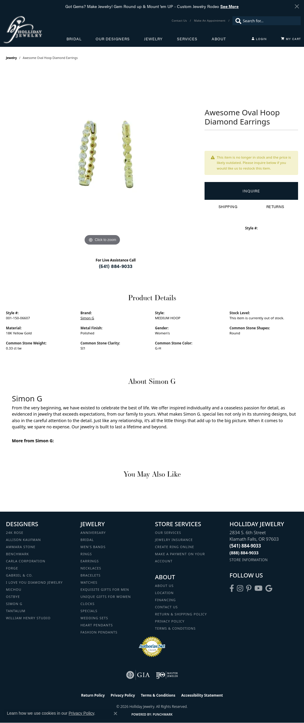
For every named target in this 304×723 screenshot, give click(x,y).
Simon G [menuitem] (14, 603)
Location (164, 592)
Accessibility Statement (202, 695)
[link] (180, 20)
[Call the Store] (245, 546)
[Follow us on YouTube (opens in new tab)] (258, 588)
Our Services (168, 532)
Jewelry (153, 39)
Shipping (227, 206)
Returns (275, 206)
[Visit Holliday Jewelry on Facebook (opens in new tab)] (231, 588)
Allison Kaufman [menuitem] (23, 539)
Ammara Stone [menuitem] (20, 547)
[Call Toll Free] (244, 553)
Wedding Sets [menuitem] (94, 618)
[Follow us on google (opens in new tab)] (268, 588)
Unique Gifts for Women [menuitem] (105, 596)
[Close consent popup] (115, 713)
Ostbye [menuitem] (13, 596)
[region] (102, 158)
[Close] (296, 6)
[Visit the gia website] (138, 675)
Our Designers (113, 39)
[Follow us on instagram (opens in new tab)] (240, 588)
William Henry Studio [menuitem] (28, 618)
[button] (259, 38)
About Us (164, 585)
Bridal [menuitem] (87, 539)
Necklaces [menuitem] (90, 568)
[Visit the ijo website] (167, 675)
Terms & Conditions (175, 628)
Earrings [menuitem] (89, 561)
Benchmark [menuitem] (17, 554)
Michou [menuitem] (13, 589)
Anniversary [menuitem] (93, 532)
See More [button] (229, 6)
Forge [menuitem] (12, 568)
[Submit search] (236, 20)
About (219, 39)
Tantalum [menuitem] (16, 611)
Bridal (74, 39)
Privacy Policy (170, 621)
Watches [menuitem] (88, 582)
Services (187, 39)
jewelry (11, 58)
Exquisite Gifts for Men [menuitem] (104, 589)
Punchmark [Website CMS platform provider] (163, 714)
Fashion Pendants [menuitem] (99, 632)
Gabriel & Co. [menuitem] (19, 575)
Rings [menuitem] (86, 554)
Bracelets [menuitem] (90, 575)
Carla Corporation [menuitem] (25, 561)
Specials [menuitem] (88, 611)
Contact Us (166, 607)
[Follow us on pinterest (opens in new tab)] (248, 588)
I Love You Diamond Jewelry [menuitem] (34, 582)
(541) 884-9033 (116, 266)
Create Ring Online (174, 547)
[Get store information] (248, 559)
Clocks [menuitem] (87, 603)
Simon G (87, 318)
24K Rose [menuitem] (14, 532)
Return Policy (93, 695)
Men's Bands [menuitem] (93, 547)
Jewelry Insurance (174, 539)
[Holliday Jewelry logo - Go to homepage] (34, 29)
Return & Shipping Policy (181, 614)
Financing (165, 600)
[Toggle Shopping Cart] (291, 38)
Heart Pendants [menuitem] (96, 625)
